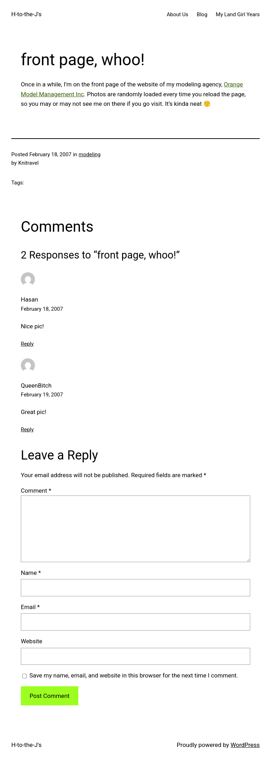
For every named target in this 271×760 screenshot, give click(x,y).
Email (30, 606)
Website (31, 641)
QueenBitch (36, 385)
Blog (202, 14)
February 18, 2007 (42, 309)
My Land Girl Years (238, 14)
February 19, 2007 (42, 394)
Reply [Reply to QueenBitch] (27, 429)
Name (31, 572)
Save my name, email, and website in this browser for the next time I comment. (133, 675)
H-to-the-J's (26, 14)
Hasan (29, 299)
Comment (36, 490)
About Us (177, 14)
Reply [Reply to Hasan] (27, 344)
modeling (90, 154)
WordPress (245, 744)
